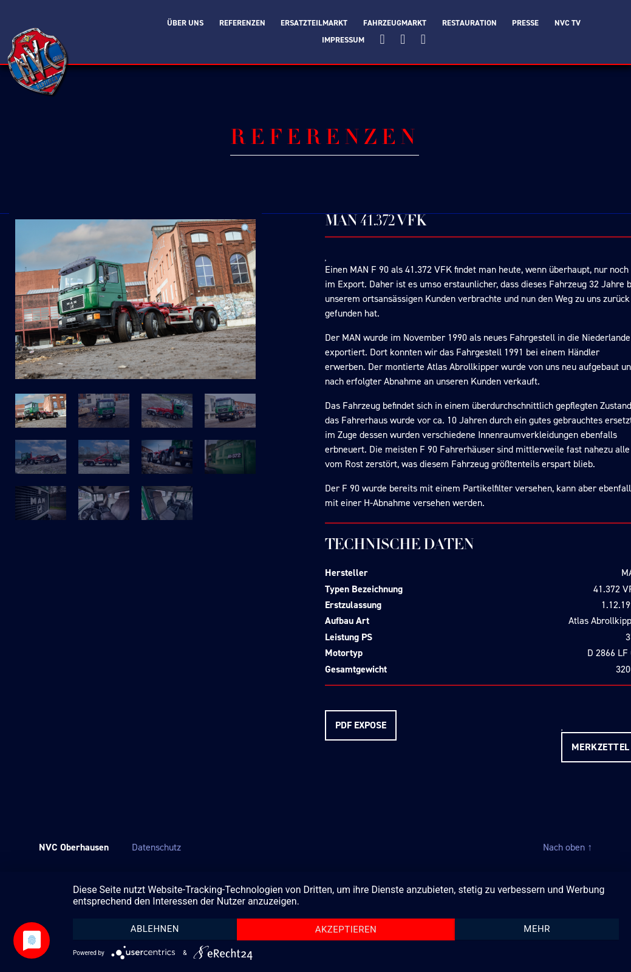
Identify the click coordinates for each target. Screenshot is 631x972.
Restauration (469, 23)
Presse (525, 23)
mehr (537, 928)
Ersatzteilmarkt (314, 23)
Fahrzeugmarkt (394, 23)
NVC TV (567, 23)
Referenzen (242, 23)
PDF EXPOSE (360, 725)
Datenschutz (156, 847)
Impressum (343, 40)
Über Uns (185, 23)
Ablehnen (155, 928)
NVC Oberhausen (74, 847)
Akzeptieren (346, 929)
